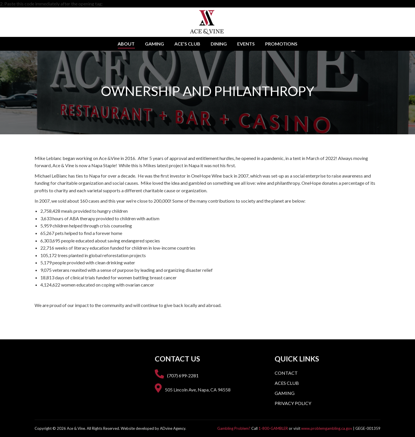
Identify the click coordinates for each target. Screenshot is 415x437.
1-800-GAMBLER (273, 428)
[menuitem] (126, 44)
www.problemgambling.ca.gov (326, 428)
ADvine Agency (172, 428)
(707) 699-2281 (183, 375)
